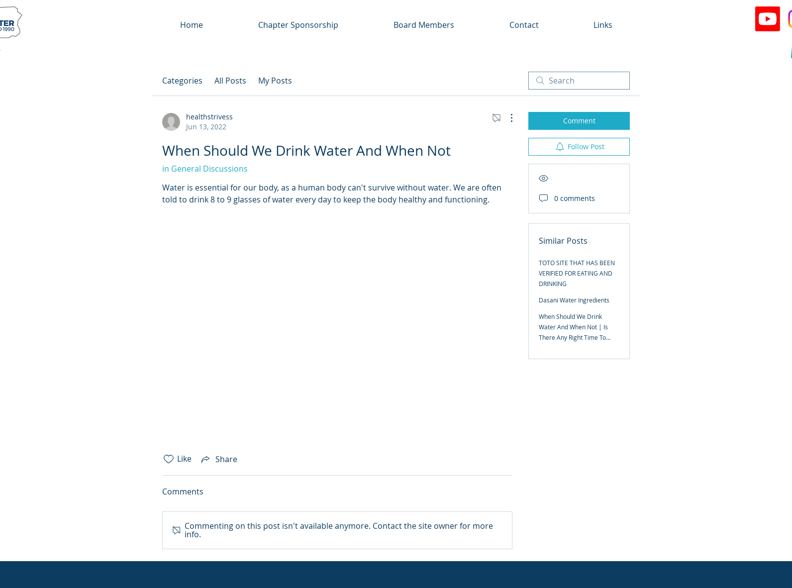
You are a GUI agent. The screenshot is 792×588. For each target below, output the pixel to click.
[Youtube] (767, 18)
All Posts (230, 80)
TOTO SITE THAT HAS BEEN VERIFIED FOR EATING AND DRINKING (577, 273)
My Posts (275, 80)
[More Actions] (506, 118)
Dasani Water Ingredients (574, 300)
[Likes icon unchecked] (168, 459)
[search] (579, 81)
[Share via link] (218, 459)
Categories (182, 80)
